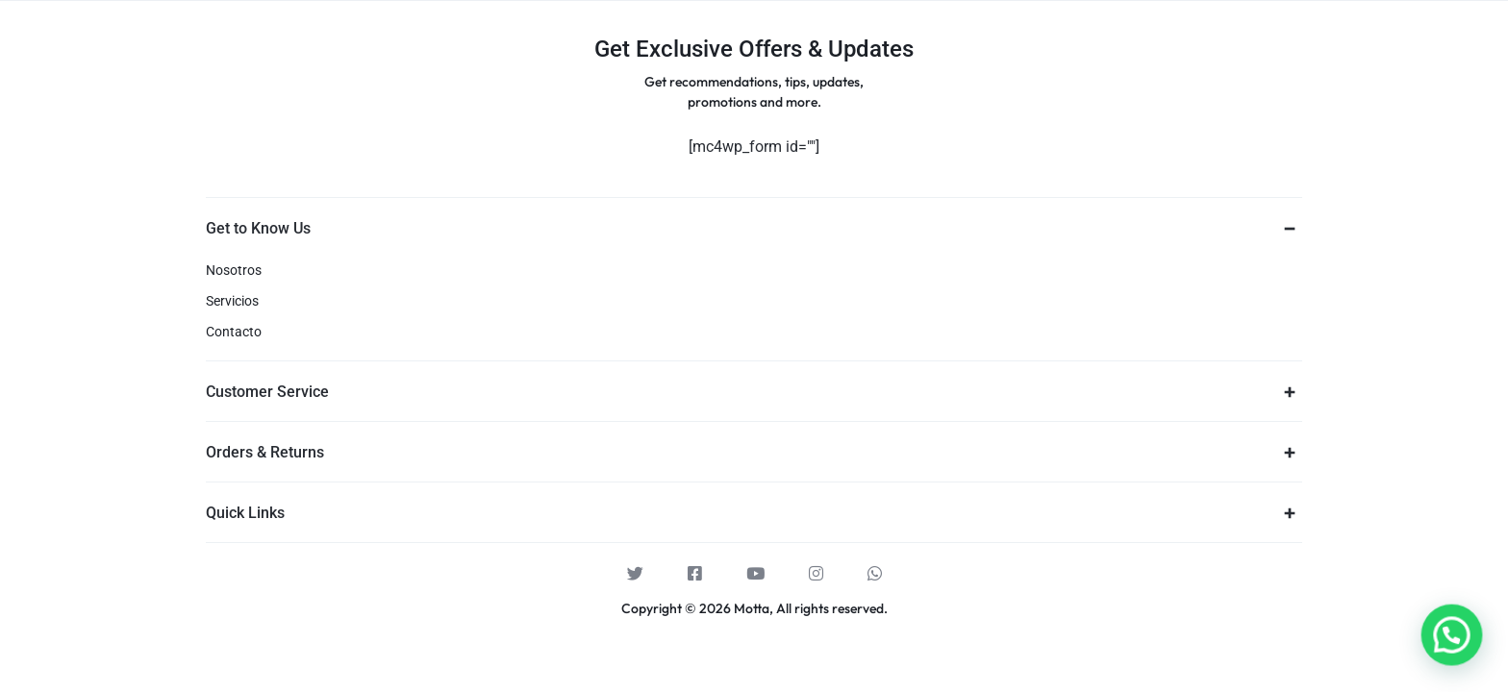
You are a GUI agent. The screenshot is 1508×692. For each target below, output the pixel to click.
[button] (1457, 650)
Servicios (232, 301)
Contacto (234, 331)
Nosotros (234, 270)
